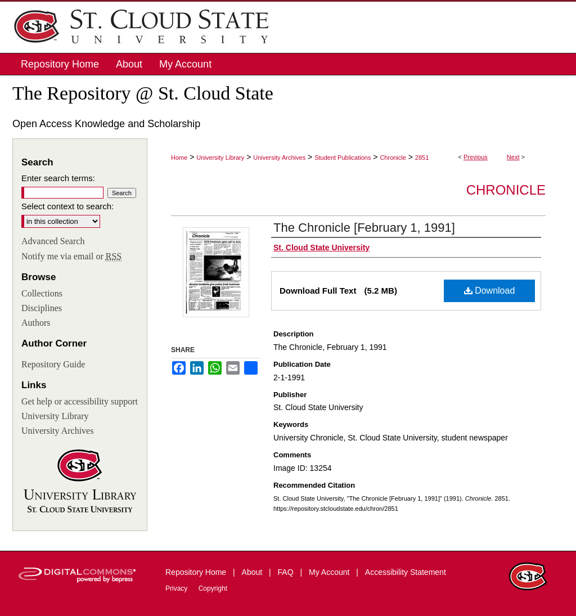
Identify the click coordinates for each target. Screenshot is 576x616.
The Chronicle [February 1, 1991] (364, 228)
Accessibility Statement (405, 572)
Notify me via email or (71, 256)
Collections (41, 293)
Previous (476, 157)
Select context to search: (67, 206)
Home (179, 157)
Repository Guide (53, 364)
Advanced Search (52, 241)
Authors (36, 322)
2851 (422, 157)
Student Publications (342, 157)
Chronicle (393, 157)
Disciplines (41, 308)
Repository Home (196, 572)
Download (489, 290)
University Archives (279, 157)
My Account (330, 572)
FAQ (287, 572)
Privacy (177, 588)
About (253, 572)
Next (513, 157)
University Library (220, 157)
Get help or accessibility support (79, 401)
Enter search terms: (58, 178)
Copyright (213, 588)
